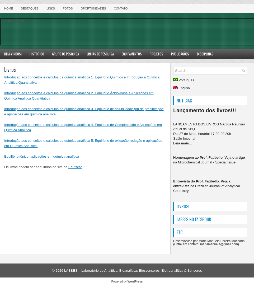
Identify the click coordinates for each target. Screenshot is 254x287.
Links (50, 8)
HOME (8, 8)
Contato (121, 8)
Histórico (37, 54)
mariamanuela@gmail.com (219, 244)
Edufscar (75, 167)
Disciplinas (205, 54)
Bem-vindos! (13, 54)
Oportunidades (93, 8)
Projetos (156, 54)
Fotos (68, 8)
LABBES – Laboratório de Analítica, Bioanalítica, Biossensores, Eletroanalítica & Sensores (133, 270)
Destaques (30, 8)
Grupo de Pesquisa (65, 54)
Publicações (180, 54)
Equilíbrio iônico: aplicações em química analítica (41, 156)
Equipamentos (132, 54)
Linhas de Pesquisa (100, 54)
